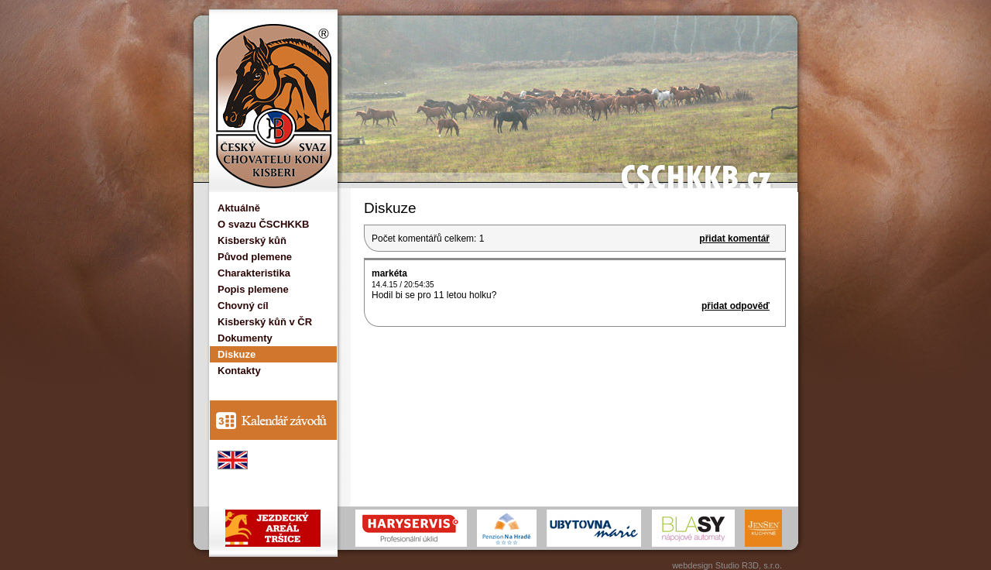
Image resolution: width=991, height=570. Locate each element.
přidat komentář (734, 238)
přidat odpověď (735, 305)
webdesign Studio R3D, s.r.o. (727, 565)
